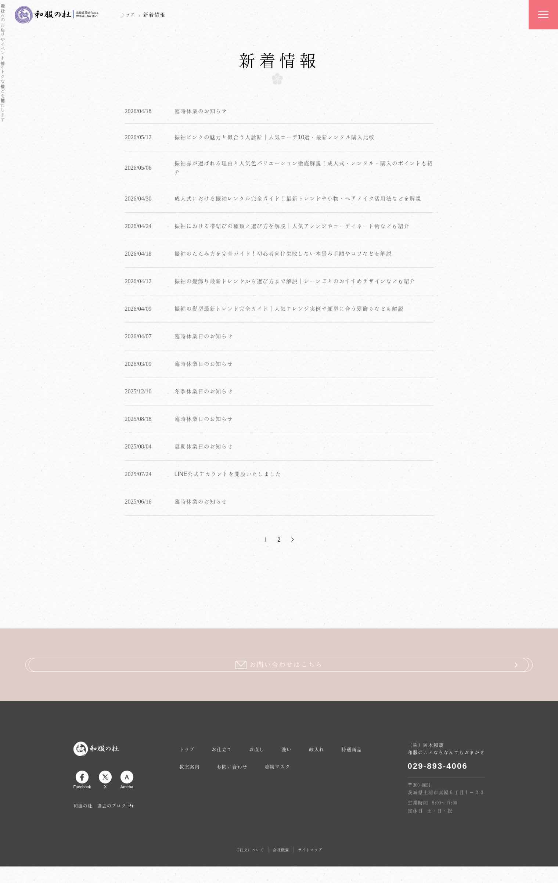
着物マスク (344, 770)
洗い (313, 742)
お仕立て (234, 742)
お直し (276, 742)
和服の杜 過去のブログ (99, 807)
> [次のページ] (292, 539)
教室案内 (239, 770)
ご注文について (245, 848)
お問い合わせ (290, 770)
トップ (129, 15)
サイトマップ (315, 848)
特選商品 (194, 770)
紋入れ (351, 742)
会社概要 (281, 848)
